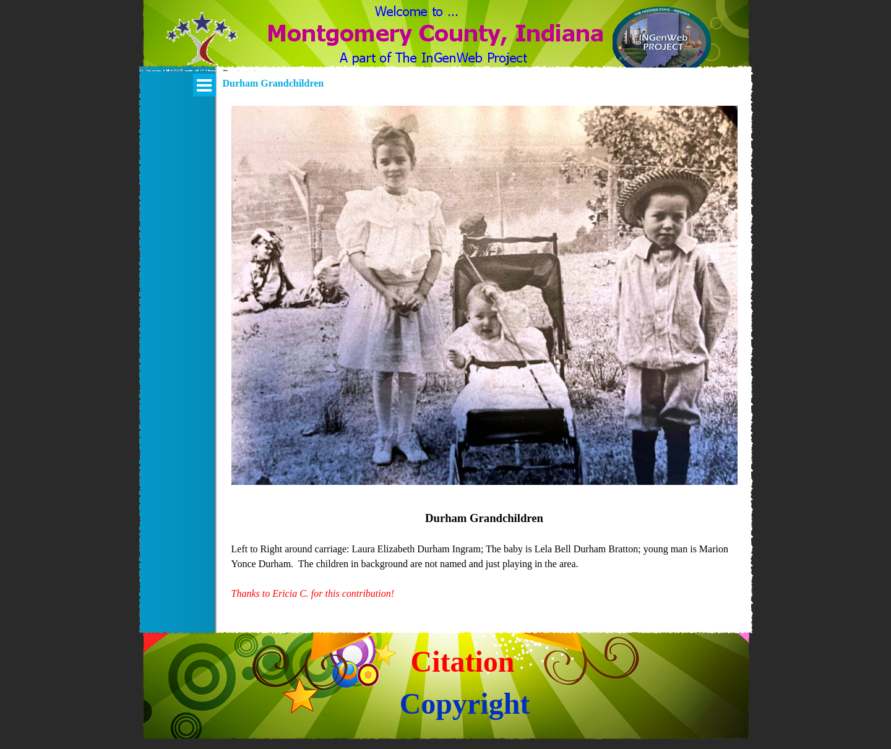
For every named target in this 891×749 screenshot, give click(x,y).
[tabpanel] (484, 555)
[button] (202, 46)
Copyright (465, 703)
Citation (463, 661)
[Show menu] (204, 85)
